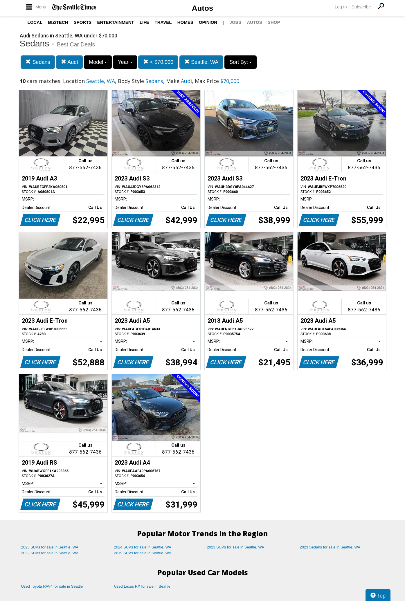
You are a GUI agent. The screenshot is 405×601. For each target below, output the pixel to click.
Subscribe (361, 6)
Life (144, 22)
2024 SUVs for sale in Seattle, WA (143, 547)
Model (98, 62)
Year (125, 62)
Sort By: (240, 62)
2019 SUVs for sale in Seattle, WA (143, 553)
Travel (163, 22)
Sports (83, 22)
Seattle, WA (201, 62)
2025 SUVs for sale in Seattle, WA (50, 547)
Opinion (208, 22)
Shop (274, 22)
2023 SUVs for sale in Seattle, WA (235, 547)
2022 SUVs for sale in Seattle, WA (50, 553)
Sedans (38, 62)
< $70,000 (158, 62)
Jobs (235, 22)
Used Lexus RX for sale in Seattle (142, 586)
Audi (69, 62)
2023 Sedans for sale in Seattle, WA (330, 547)
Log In (341, 6)
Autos (202, 8)
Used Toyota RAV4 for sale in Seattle (52, 586)
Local (35, 22)
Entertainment (115, 22)
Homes (185, 22)
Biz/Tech (58, 22)
